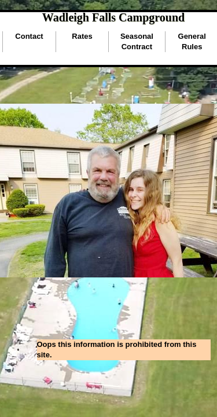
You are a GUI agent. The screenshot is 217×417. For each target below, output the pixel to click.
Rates (82, 36)
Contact (29, 36)
